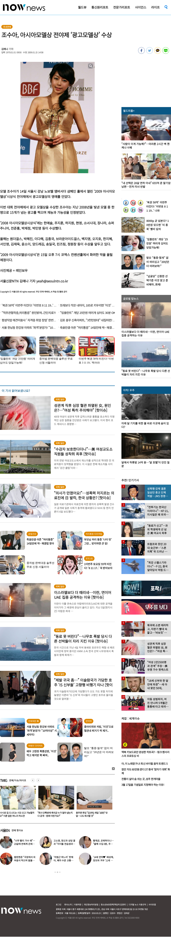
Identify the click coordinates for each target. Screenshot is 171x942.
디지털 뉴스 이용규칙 (137, 904)
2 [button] (57, 872)
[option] (55, 802)
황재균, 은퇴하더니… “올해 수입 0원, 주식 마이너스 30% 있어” (103, 844)
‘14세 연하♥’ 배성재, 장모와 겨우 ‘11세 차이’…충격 (103, 860)
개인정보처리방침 (91, 904)
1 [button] (55, 872)
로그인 (58, 904)
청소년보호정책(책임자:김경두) (113, 904)
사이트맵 (152, 904)
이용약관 (77, 904)
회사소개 (68, 904)
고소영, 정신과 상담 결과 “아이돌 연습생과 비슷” (64, 844)
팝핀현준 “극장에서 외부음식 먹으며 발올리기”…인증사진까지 (24, 860)
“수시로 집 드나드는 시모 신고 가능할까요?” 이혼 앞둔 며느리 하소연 (55, 814)
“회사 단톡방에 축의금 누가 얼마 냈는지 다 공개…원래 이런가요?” (93, 814)
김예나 (4, 49)
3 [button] (59, 872)
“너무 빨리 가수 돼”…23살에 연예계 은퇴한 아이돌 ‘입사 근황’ (24, 844)
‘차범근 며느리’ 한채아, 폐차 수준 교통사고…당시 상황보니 (63, 860)
